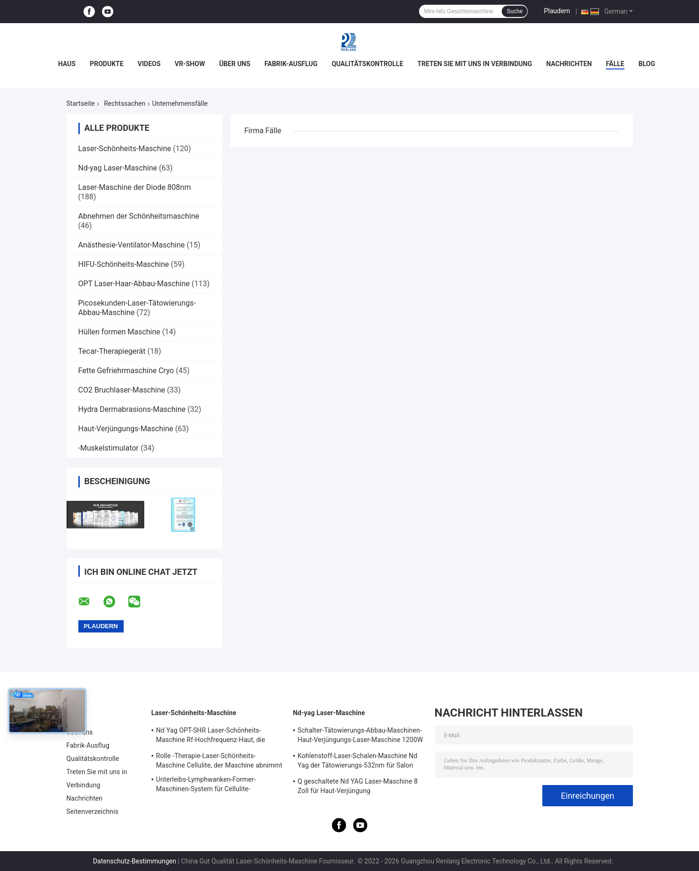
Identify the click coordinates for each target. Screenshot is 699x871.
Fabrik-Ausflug (290, 64)
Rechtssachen (124, 103)
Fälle (615, 64)
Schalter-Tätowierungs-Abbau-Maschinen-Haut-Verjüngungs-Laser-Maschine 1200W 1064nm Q (360, 736)
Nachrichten (569, 64)
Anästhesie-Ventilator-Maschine (131, 244)
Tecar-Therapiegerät (112, 351)
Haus (67, 64)
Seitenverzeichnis (93, 811)
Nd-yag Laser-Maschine (117, 167)
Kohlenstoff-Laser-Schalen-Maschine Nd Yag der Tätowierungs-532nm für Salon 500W (358, 762)
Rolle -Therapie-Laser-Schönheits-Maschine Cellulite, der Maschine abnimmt (219, 760)
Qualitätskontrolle (368, 64)
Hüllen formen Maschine (119, 331)
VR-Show (190, 64)
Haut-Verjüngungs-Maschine (125, 428)
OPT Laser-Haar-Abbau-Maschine (134, 283)
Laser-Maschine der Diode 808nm (134, 187)
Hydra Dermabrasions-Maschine (132, 409)
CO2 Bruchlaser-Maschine (121, 389)
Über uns (234, 64)
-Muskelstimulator (108, 448)
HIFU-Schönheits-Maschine (123, 264)
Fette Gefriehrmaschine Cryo (126, 370)
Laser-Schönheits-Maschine (124, 148)
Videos (149, 64)
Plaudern (557, 11)
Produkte (106, 64)
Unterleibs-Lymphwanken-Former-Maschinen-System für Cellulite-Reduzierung (206, 785)
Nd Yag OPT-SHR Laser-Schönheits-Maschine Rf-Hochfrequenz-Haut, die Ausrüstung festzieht (210, 736)
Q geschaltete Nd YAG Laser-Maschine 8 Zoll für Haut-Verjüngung (358, 785)
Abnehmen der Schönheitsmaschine (139, 216)
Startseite (81, 103)
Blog (647, 64)
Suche (514, 11)
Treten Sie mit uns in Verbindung (474, 64)
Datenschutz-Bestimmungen (134, 861)
